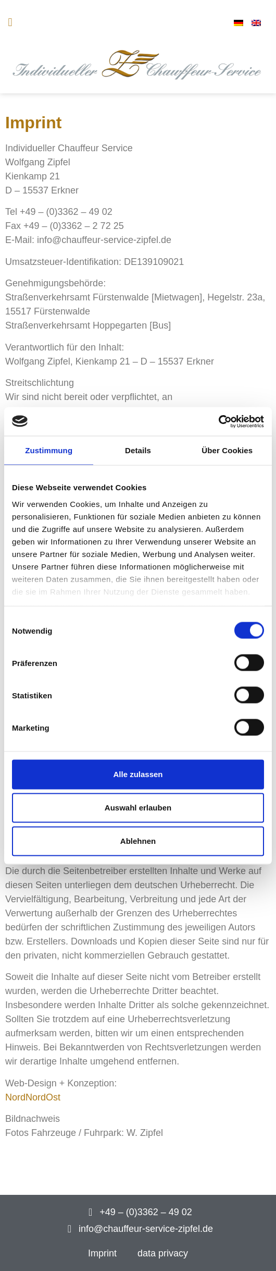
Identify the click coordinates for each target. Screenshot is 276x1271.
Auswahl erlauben (138, 807)
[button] (10, 22)
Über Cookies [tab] (227, 450)
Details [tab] (138, 450)
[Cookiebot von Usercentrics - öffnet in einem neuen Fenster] (218, 421)
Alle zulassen (137, 774)
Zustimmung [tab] (48, 450)
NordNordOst (32, 1097)
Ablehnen (138, 841)
